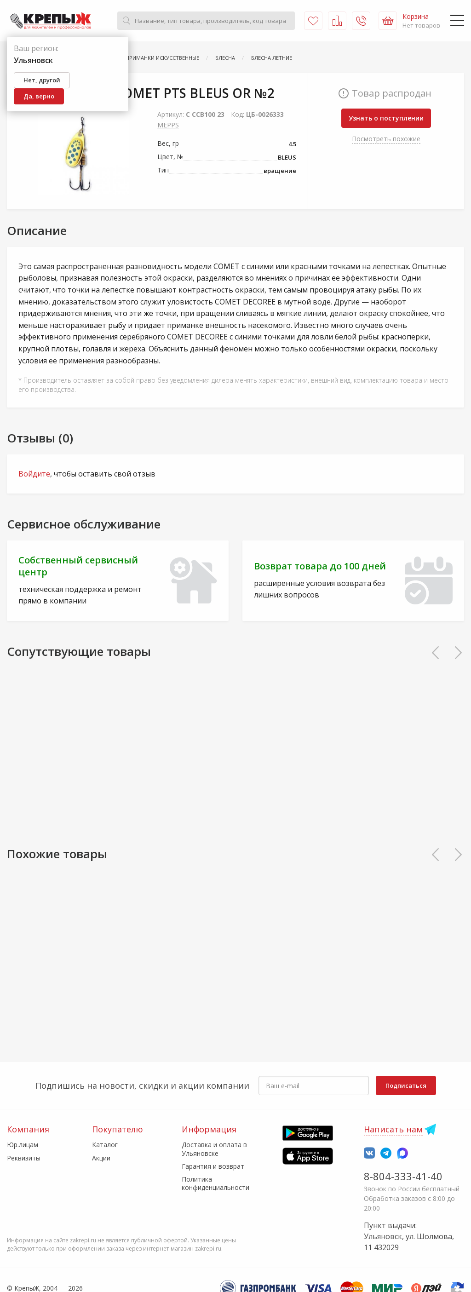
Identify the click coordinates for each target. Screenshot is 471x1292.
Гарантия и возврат (213, 1166)
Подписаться (405, 1085)
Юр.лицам (22, 1144)
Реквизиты (23, 1158)
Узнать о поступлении (386, 118)
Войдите (34, 474)
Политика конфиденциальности (215, 1183)
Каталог (105, 1144)
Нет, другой (41, 80)
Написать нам (393, 1129)
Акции (101, 1158)
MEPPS (168, 125)
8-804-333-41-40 (403, 1176)
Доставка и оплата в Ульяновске (214, 1148)
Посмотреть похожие (386, 138)
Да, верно (38, 96)
